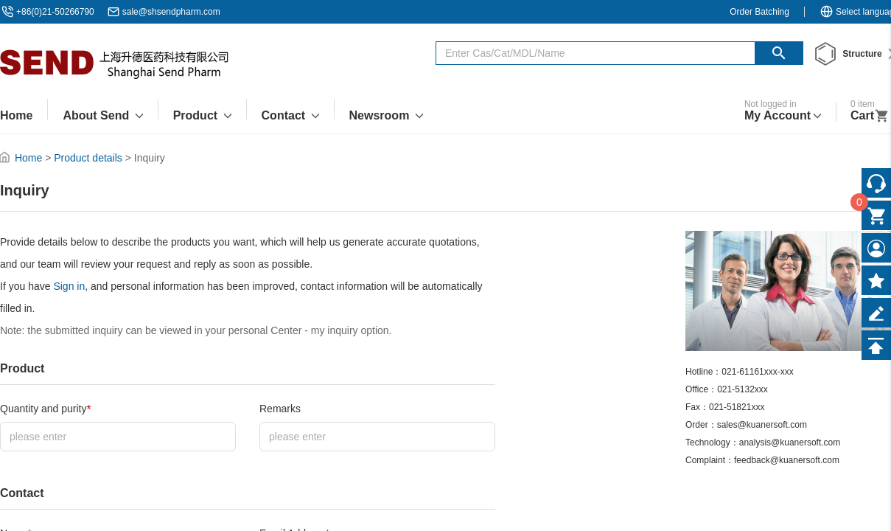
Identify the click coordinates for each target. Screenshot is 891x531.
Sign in (69, 286)
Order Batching (759, 12)
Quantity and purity (45, 410)
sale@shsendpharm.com (171, 12)
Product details (88, 158)
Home (28, 158)
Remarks (280, 408)
